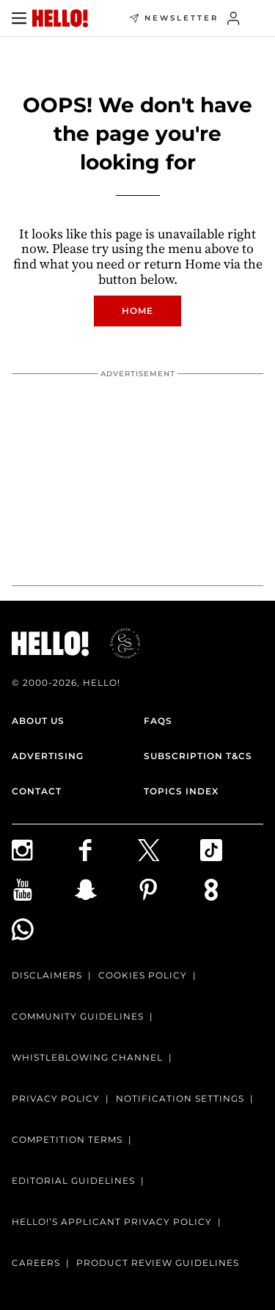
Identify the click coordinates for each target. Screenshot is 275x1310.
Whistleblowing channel (87, 1057)
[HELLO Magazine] (60, 18)
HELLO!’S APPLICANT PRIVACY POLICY (112, 1221)
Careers (36, 1262)
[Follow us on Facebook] (106, 850)
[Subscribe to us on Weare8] (231, 890)
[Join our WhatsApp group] (43, 929)
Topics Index (181, 791)
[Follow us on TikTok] (231, 850)
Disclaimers (47, 975)
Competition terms (67, 1139)
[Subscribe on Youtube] (43, 890)
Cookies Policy (142, 975)
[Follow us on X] (169, 850)
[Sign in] (233, 18)
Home (137, 310)
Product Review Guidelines (157, 1262)
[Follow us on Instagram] (43, 850)
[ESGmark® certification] (116, 643)
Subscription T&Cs (198, 755)
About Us (38, 720)
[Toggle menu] (19, 18)
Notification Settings (180, 1098)
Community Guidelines (78, 1016)
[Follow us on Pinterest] (169, 890)
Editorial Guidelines (73, 1180)
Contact (37, 791)
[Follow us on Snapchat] (106, 890)
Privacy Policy (56, 1098)
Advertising (48, 755)
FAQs (158, 720)
